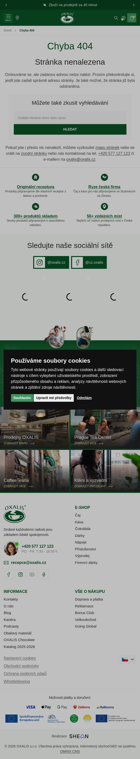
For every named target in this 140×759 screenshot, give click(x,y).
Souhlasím (22, 398)
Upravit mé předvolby (53, 398)
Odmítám (84, 398)
